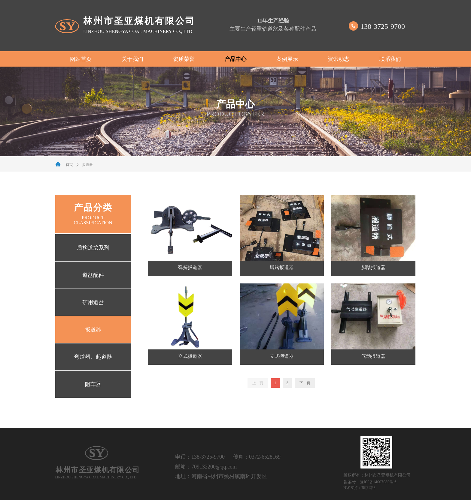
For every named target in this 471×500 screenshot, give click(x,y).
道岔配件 (93, 275)
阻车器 (93, 384)
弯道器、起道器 (93, 357)
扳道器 (93, 330)
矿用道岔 (93, 302)
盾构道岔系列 (93, 248)
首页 (69, 165)
